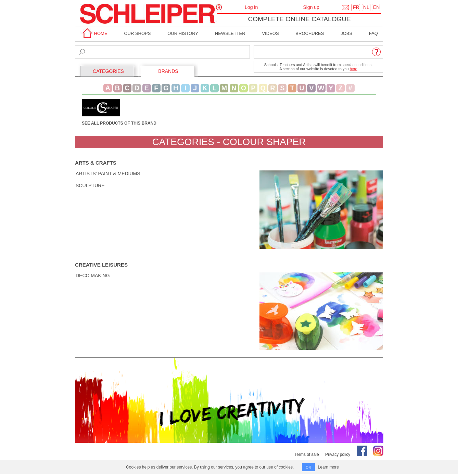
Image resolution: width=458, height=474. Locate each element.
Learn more (328, 467)
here (353, 69)
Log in (251, 7)
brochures (309, 33)
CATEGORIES (108, 71)
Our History (182, 33)
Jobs (346, 33)
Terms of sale (306, 454)
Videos (270, 33)
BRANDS (168, 71)
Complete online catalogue (299, 19)
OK (308, 467)
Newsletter (230, 33)
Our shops (137, 33)
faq (373, 33)
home (93, 33)
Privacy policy (337, 454)
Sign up (311, 7)
